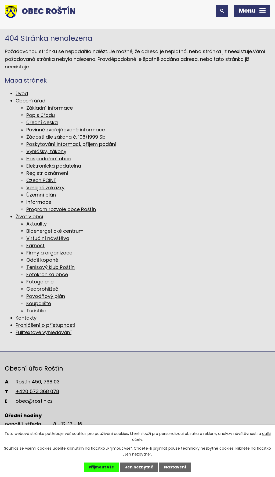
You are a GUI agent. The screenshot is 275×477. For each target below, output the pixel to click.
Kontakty (26, 318)
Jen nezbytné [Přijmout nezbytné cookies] (139, 467)
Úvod (22, 93)
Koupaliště (38, 303)
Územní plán (41, 194)
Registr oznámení (47, 173)
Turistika (36, 310)
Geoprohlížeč (42, 289)
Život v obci (29, 216)
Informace (38, 202)
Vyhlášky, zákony (46, 151)
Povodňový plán (45, 296)
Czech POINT (41, 180)
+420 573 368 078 (37, 391)
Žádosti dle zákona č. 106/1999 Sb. (66, 137)
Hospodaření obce (48, 158)
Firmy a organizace (49, 252)
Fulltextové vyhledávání (43, 332)
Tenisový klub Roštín (50, 267)
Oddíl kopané (42, 260)
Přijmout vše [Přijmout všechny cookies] (101, 467)
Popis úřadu (40, 115)
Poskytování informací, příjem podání (71, 144)
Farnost (35, 245)
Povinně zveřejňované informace (65, 129)
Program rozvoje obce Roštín (61, 209)
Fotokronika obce (47, 274)
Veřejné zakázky (45, 187)
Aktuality (36, 223)
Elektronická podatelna (53, 165)
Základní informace (49, 108)
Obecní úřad (30, 100)
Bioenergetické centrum (55, 231)
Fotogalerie (39, 281)
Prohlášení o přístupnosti (45, 325)
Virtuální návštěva (47, 238)
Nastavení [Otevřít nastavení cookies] (175, 467)
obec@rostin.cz (34, 401)
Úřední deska (42, 122)
